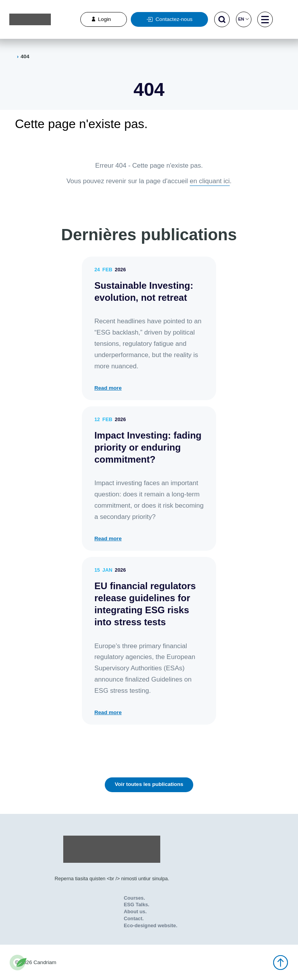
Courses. (134, 898)
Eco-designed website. (150, 925)
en (243, 19)
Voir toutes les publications (149, 784)
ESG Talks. (136, 904)
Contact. (134, 918)
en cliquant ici (210, 181)
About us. (135, 911)
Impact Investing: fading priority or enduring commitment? (147, 447)
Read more (107, 388)
